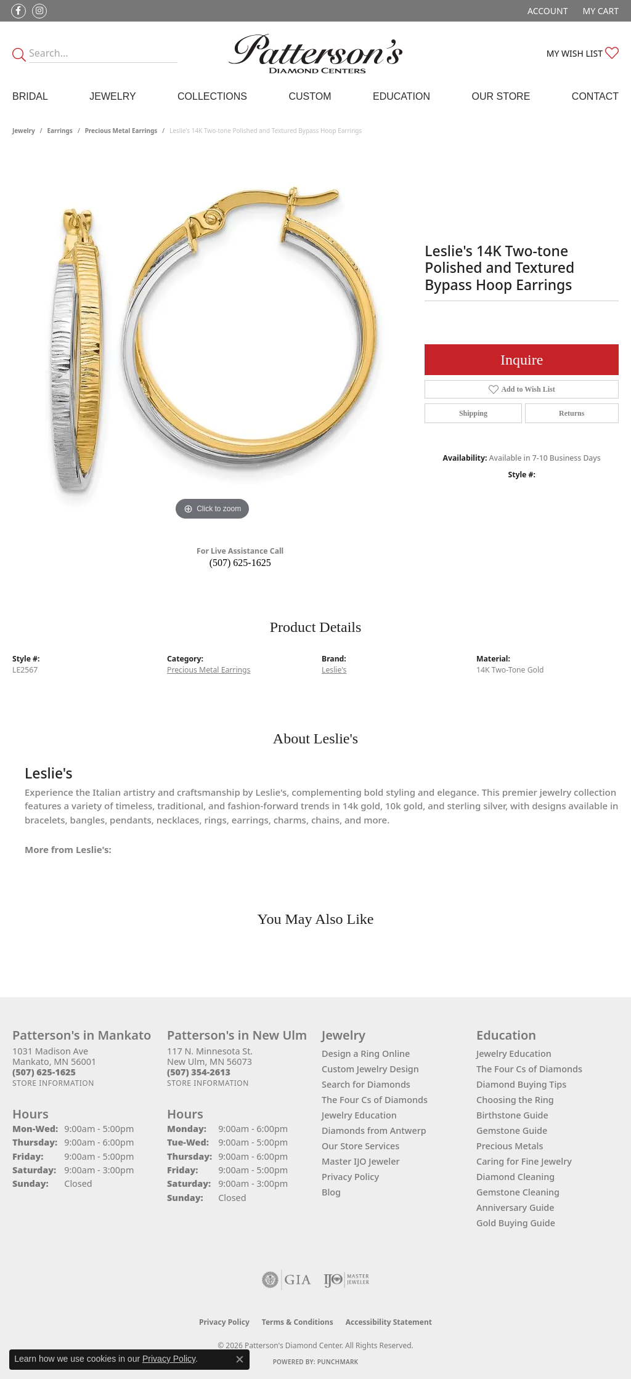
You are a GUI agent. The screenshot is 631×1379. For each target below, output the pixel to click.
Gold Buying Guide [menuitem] (515, 1223)
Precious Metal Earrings (121, 130)
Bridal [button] (30, 96)
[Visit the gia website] (286, 1279)
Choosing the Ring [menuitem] (515, 1100)
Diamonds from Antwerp (374, 1130)
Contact (595, 96)
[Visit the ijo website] (347, 1279)
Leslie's (334, 670)
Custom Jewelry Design (370, 1069)
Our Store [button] (501, 96)
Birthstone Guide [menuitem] (512, 1115)
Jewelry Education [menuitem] (514, 1053)
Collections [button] (212, 96)
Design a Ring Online (366, 1053)
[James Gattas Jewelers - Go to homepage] (315, 54)
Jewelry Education (359, 1115)
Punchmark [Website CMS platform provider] (338, 1361)
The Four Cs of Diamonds (375, 1100)
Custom (309, 96)
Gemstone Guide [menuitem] (511, 1130)
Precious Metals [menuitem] (509, 1146)
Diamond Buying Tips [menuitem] (521, 1084)
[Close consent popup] (239, 1359)
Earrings (60, 130)
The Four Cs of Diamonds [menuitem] (529, 1069)
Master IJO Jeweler (361, 1161)
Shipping (473, 413)
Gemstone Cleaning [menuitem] (518, 1192)
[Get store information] (53, 1083)
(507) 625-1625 (240, 562)
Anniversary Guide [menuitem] (515, 1207)
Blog (331, 1192)
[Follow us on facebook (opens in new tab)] (18, 11)
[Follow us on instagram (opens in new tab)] (39, 11)
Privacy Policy (350, 1177)
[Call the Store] (44, 1072)
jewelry (23, 130)
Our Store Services (360, 1146)
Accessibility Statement (389, 1322)
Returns (571, 413)
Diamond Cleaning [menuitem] (515, 1177)
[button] (546, 11)
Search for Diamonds (366, 1084)
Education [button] (401, 96)
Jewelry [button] (112, 96)
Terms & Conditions (297, 1322)
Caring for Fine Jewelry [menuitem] (524, 1161)
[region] (212, 339)
